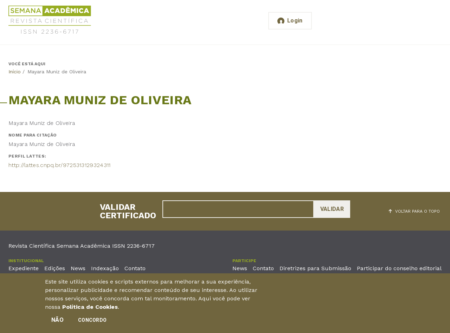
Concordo (92, 320)
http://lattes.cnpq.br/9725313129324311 (59, 165)
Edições (54, 268)
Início (14, 71)
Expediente (23, 268)
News (78, 268)
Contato (135, 268)
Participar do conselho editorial (399, 268)
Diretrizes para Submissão (315, 268)
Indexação (105, 268)
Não (57, 320)
